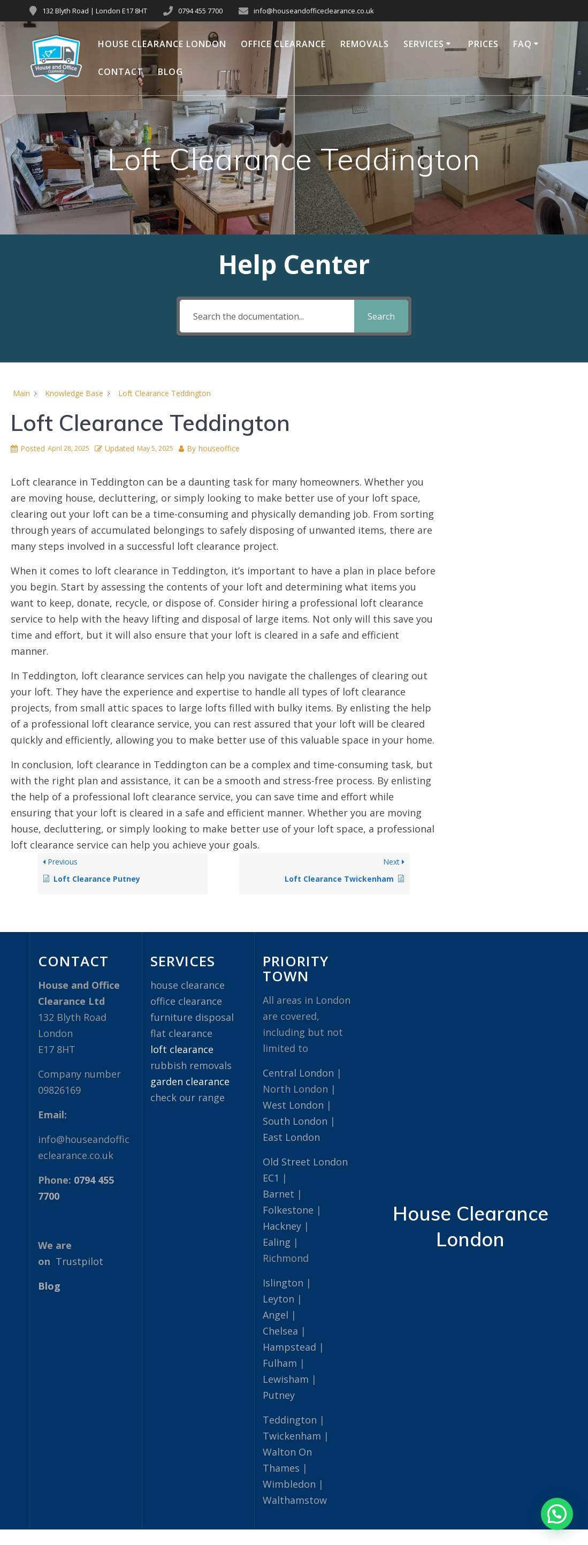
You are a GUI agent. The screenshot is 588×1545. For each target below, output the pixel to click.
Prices (483, 44)
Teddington (290, 1419)
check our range (187, 1097)
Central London (298, 1072)
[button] (557, 1514)
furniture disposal (192, 1017)
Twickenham (292, 1435)
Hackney (282, 1226)
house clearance (187, 985)
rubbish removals (191, 1065)
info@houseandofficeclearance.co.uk (314, 11)
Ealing (277, 1242)
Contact (120, 72)
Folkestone (288, 1209)
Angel (275, 1314)
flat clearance (181, 1033)
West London (293, 1105)
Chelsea (280, 1330)
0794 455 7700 (200, 11)
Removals (364, 44)
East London (291, 1137)
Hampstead (289, 1346)
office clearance (186, 1001)
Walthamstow (295, 1500)
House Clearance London (162, 44)
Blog (170, 72)
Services (423, 44)
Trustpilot (79, 1261)
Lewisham (286, 1379)
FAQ (522, 44)
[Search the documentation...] (267, 316)
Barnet (278, 1193)
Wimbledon (289, 1484)
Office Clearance (283, 44)
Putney (279, 1395)
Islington (283, 1282)
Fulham (280, 1363)
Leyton (278, 1298)
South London (295, 1121)
